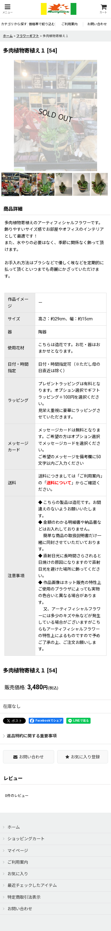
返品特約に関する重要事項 (30, 735)
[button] (7, 9)
